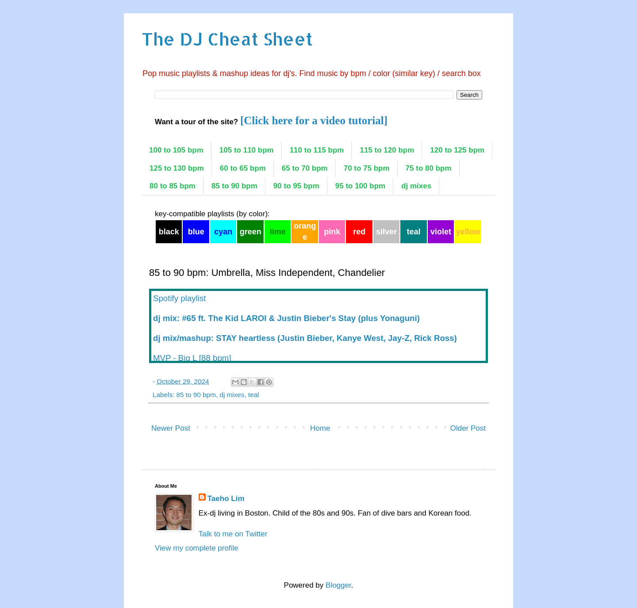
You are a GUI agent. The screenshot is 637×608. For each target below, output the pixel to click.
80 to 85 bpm (173, 186)
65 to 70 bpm (305, 168)
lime (278, 231)
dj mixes (416, 186)
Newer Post (170, 428)
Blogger (338, 585)
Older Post (468, 428)
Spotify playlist (179, 298)
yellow (468, 231)
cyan (223, 231)
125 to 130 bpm (177, 168)
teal (414, 231)
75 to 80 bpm (429, 168)
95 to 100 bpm (360, 186)
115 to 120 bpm (387, 150)
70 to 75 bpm (367, 168)
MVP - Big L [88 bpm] (192, 358)
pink (332, 231)
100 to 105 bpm (176, 150)
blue (196, 231)
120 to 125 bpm (457, 150)
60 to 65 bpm (243, 168)
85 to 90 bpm (234, 186)
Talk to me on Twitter (233, 534)
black (169, 231)
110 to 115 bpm (317, 150)
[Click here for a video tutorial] (314, 120)
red (359, 231)
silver (386, 231)
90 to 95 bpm (296, 186)
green (250, 231)
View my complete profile (196, 548)
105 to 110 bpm (246, 150)
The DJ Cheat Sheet (227, 38)
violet (440, 231)
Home (320, 428)
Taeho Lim (226, 498)
